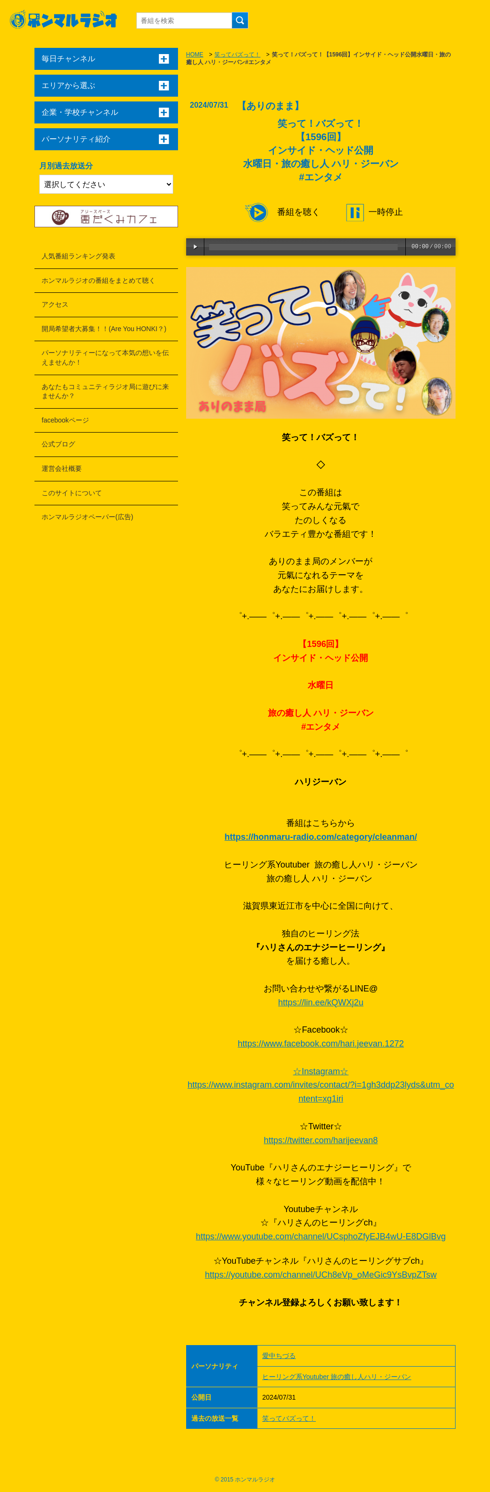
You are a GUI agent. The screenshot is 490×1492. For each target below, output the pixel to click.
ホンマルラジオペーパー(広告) (87, 517)
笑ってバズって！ (237, 54)
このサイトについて (72, 493)
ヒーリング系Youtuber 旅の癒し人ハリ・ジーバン (336, 1377)
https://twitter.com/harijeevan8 (321, 1140)
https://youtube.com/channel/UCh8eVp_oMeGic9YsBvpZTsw (320, 1275)
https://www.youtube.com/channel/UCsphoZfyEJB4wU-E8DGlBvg (320, 1236)
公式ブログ (58, 444)
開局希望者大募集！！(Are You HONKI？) (104, 329)
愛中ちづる (279, 1355)
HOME (194, 54)
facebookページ (65, 420)
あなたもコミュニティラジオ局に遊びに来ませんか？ (105, 391)
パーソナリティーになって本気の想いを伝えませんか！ (105, 357)
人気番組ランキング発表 (78, 256)
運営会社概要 (62, 468)
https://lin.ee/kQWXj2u (320, 1002)
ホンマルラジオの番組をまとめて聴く (99, 280)
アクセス (55, 304)
